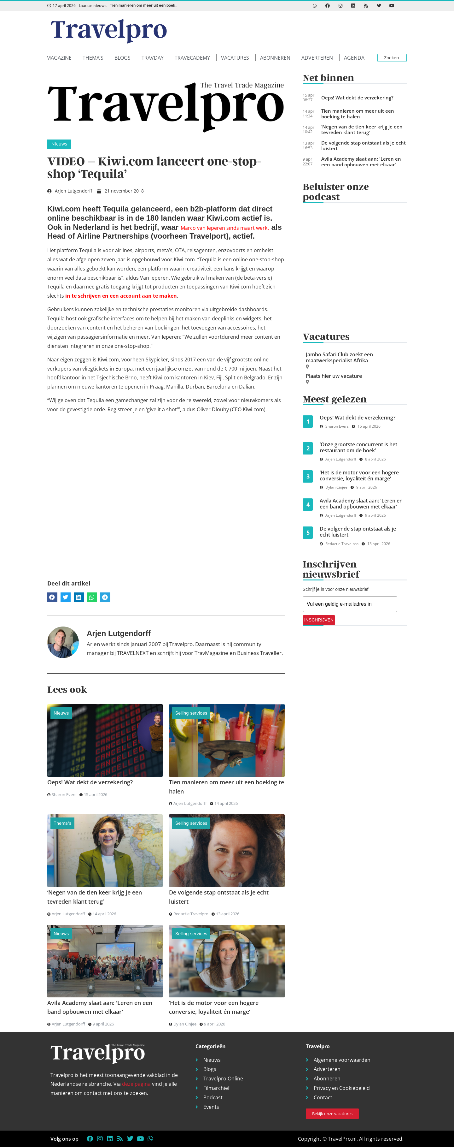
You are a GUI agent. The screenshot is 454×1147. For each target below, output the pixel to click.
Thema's (62, 823)
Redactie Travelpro (190, 914)
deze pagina (136, 1083)
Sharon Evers (64, 794)
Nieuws (59, 144)
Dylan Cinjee (184, 1024)
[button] (62, 58)
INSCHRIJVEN (319, 619)
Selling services (191, 713)
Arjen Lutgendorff (190, 803)
